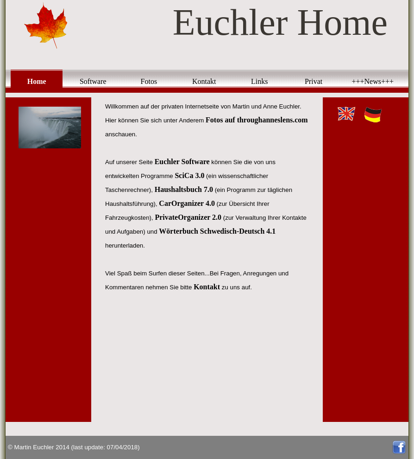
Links (259, 81)
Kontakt (204, 81)
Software (93, 81)
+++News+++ (372, 81)
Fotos (149, 81)
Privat (313, 81)
